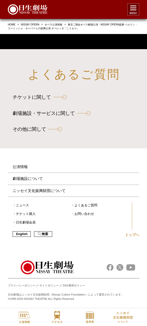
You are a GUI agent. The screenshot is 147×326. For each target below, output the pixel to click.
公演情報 (20, 167)
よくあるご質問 (85, 205)
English (21, 234)
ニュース (22, 205)
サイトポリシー (49, 285)
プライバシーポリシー (22, 285)
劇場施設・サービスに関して (44, 113)
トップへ (132, 235)
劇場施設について (28, 178)
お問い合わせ (84, 214)
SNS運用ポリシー (74, 285)
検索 (43, 234)
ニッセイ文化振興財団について (39, 190)
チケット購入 (26, 214)
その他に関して (29, 129)
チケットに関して (32, 97)
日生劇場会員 (26, 222)
